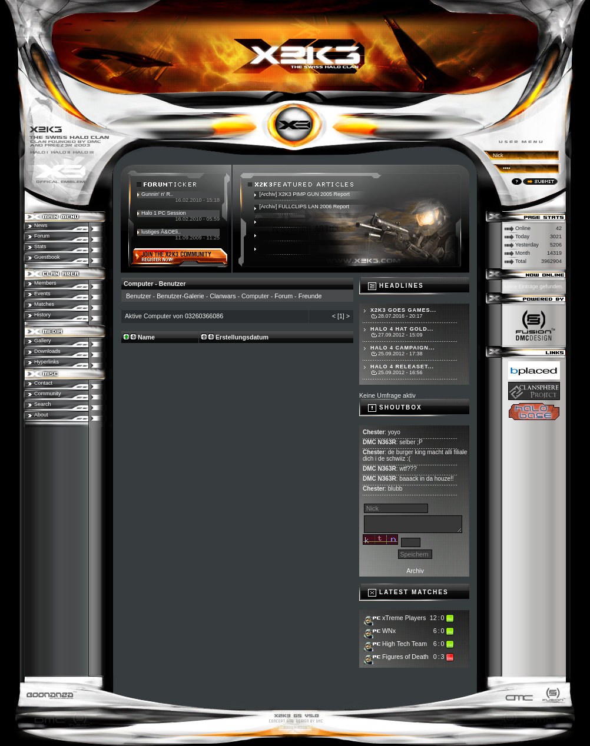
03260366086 (204, 315)
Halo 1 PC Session (163, 213)
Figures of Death (405, 656)
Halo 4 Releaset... (402, 366)
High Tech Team (404, 643)
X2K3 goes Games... (403, 310)
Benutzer (138, 295)
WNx (389, 630)
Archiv (415, 570)
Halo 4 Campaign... (402, 348)
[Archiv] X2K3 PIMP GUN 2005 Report (304, 194)
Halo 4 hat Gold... (401, 329)
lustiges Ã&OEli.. (161, 232)
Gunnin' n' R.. (157, 194)
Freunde (310, 295)
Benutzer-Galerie (180, 295)
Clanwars (223, 295)
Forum (283, 295)
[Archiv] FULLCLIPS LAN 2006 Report (304, 206)
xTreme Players (404, 617)
